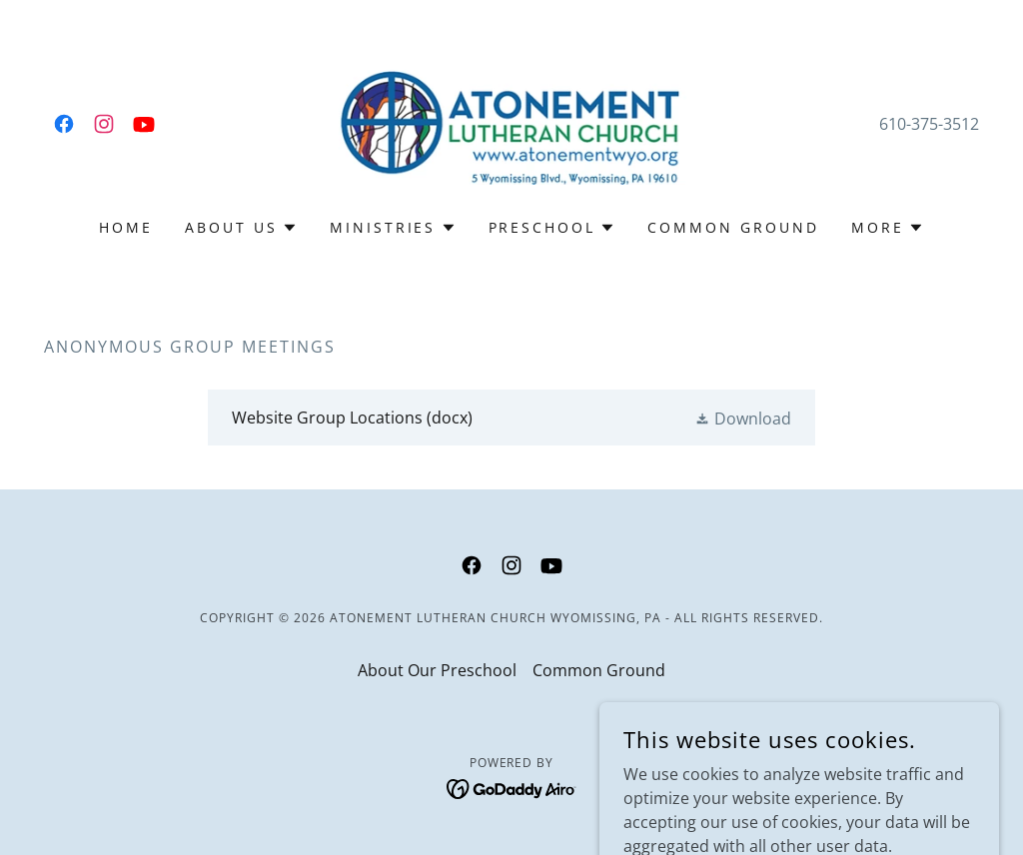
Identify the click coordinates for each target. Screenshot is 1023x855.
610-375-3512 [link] (929, 124)
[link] (64, 124)
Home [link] (126, 227)
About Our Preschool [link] (437, 670)
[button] (241, 228)
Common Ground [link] (733, 227)
